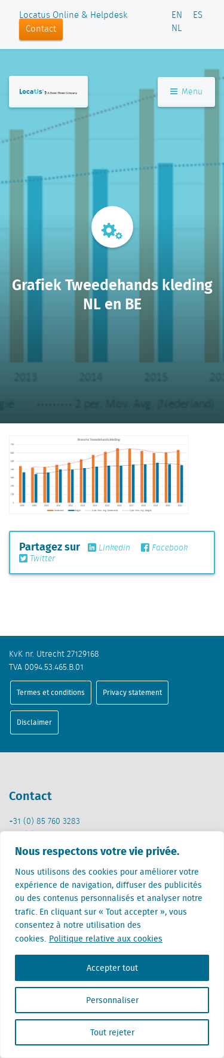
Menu (186, 92)
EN (176, 15)
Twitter (37, 558)
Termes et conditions (51, 692)
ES (197, 15)
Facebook (164, 548)
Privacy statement (132, 692)
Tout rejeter (112, 1032)
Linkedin (109, 548)
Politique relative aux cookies (105, 939)
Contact (41, 29)
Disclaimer (34, 722)
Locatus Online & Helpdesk (73, 15)
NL (176, 28)
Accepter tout (112, 968)
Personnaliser (112, 1000)
